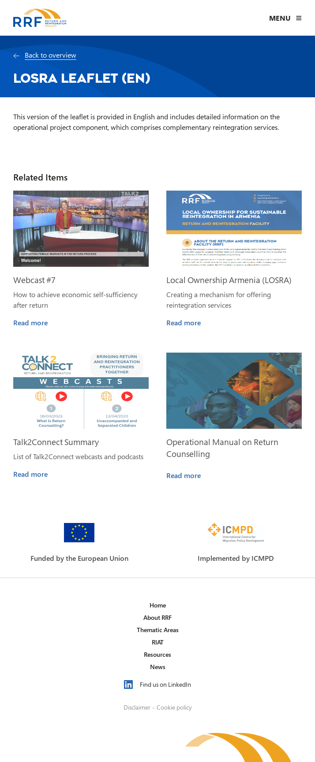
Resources (157, 654)
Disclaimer (137, 707)
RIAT (158, 642)
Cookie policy (174, 707)
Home (158, 605)
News (157, 667)
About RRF (157, 617)
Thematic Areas (158, 630)
